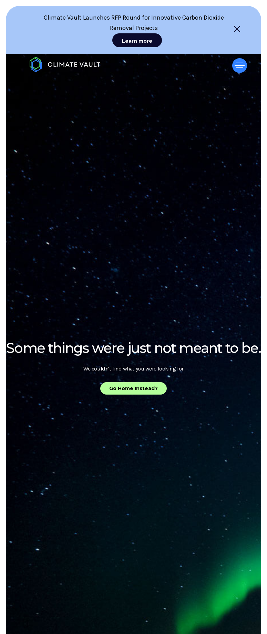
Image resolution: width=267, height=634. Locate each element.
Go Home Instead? (133, 388)
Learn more (137, 41)
